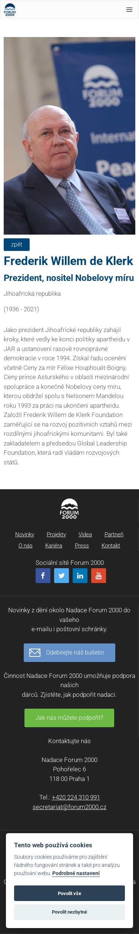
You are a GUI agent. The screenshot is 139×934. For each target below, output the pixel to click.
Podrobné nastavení (76, 873)
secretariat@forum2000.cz (69, 807)
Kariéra (53, 545)
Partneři (114, 534)
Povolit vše (69, 893)
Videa (85, 534)
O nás (26, 545)
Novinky (24, 534)
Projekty (56, 534)
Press (82, 545)
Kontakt (111, 545)
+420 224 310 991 (76, 797)
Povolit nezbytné (69, 912)
